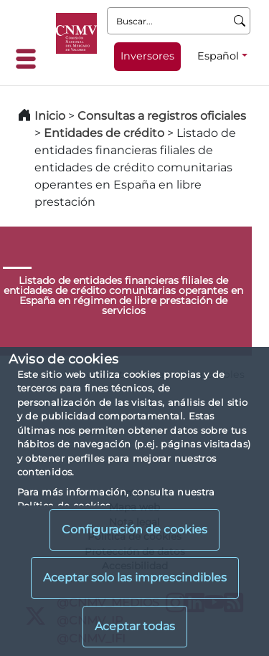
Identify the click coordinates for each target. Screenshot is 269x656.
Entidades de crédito (104, 133)
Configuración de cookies (134, 529)
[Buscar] (240, 20)
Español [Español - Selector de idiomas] (218, 55)
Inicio (49, 116)
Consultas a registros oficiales (161, 116)
